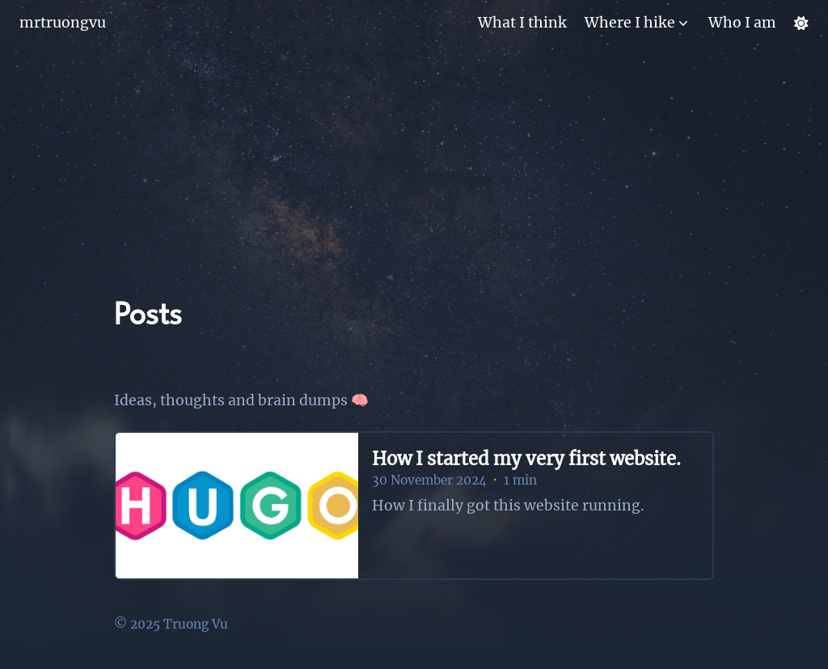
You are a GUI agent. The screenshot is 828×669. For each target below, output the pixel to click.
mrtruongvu (62, 23)
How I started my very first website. (526, 458)
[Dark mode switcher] (801, 23)
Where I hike (630, 23)
